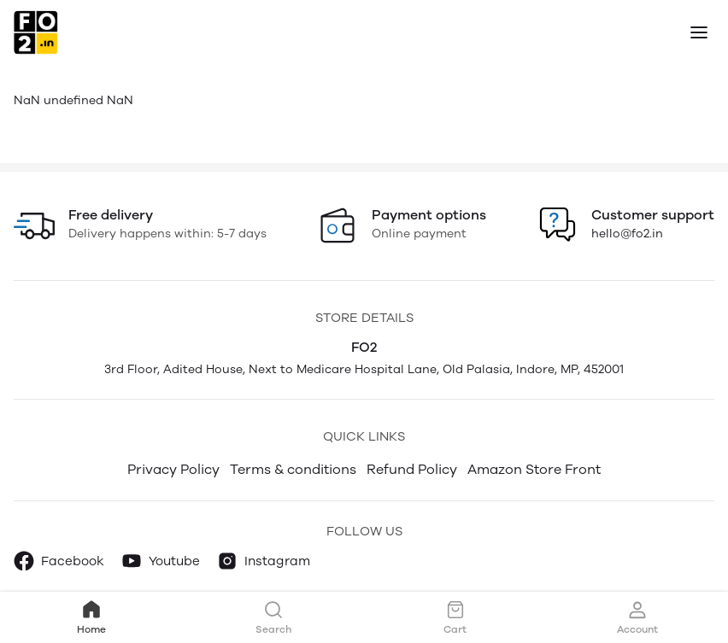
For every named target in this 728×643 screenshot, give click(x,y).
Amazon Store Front (534, 469)
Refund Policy (412, 469)
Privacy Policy (173, 469)
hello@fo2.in (627, 233)
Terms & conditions (293, 469)
